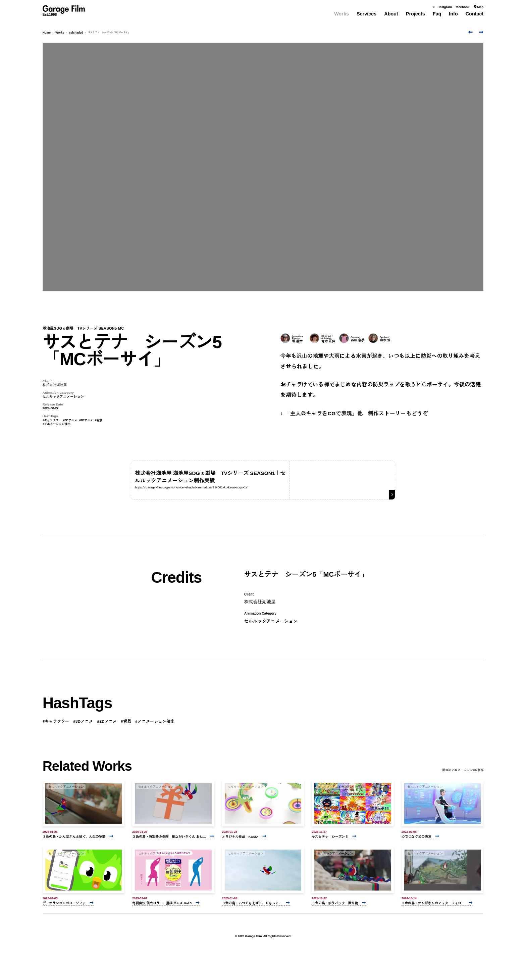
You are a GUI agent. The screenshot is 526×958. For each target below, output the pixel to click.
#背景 (98, 420)
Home (47, 32)
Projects (415, 13)
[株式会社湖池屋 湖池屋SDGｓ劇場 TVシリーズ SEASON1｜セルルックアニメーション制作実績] (263, 479)
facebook (462, 7)
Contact (475, 13)
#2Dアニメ (86, 420)
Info (453, 13)
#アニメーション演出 (56, 424)
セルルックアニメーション (63, 396)
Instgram (445, 7)
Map (478, 7)
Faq (437, 13)
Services (366, 13)
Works (341, 13)
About (391, 13)
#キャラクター (52, 420)
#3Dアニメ (70, 420)
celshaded (76, 32)
